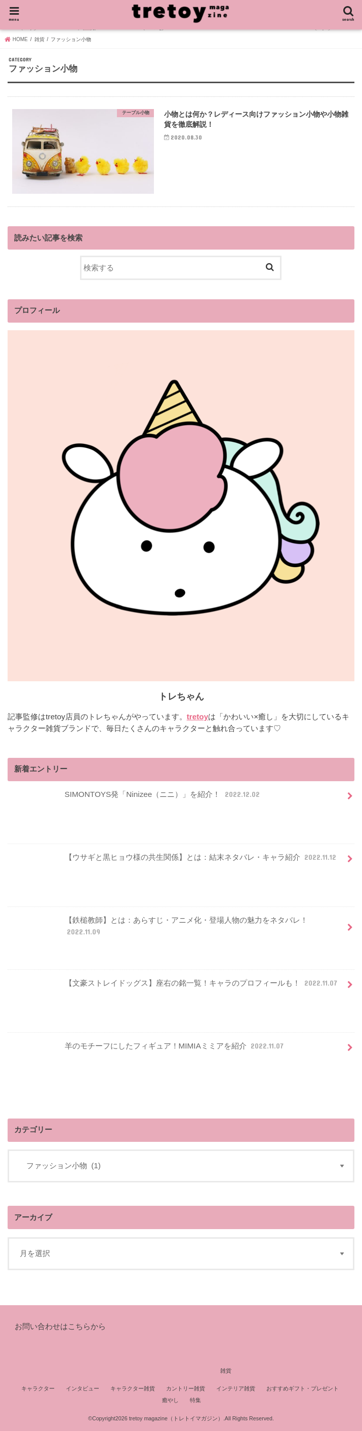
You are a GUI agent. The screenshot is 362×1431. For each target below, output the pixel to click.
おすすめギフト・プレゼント (302, 1388)
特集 (195, 1400)
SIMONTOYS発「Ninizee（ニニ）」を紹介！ (136, 798)
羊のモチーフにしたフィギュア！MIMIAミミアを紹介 (148, 1050)
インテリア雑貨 (235, 1388)
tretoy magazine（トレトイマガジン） (176, 1418)
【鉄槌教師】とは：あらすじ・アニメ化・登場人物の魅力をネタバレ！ (159, 930)
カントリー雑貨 (185, 1388)
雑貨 (225, 1371)
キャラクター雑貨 (132, 1388)
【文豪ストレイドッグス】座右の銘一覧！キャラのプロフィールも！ (174, 987)
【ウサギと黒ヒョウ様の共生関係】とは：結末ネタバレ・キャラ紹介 (174, 861)
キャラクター (38, 1388)
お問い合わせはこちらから (60, 1326)
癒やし (170, 1400)
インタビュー (82, 1388)
